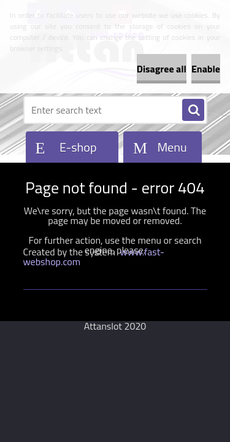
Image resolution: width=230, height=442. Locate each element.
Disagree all (161, 68)
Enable (205, 68)
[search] (193, 110)
